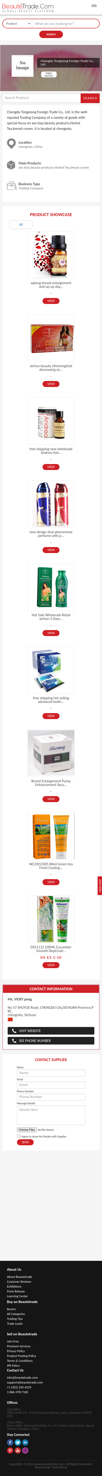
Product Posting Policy (21, 1356)
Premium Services (18, 1346)
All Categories (16, 1314)
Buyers (11, 1309)
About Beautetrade (19, 1277)
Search (51, 34)
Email (20, 1079)
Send (25, 1142)
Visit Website (30, 1031)
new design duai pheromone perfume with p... (51, 534)
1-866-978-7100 (17, 1392)
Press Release (16, 1291)
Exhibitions (14, 1287)
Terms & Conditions (20, 1361)
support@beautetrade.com (25, 1382)
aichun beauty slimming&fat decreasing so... (51, 368)
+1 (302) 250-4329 (19, 1387)
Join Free (13, 1341)
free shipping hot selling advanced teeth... (51, 700)
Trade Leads (15, 1324)
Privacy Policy (16, 1351)
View (51, 301)
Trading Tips (15, 1319)
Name (20, 1067)
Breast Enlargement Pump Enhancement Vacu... (51, 783)
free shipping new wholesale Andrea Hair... (51, 451)
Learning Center (17, 1296)
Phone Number (25, 1091)
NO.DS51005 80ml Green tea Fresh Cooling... (51, 866)
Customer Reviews (19, 1282)
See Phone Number (35, 1041)
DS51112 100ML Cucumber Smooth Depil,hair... (51, 949)
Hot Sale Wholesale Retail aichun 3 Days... (51, 617)
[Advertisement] (51, 1208)
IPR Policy (13, 1366)
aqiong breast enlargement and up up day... (51, 285)
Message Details (26, 1103)
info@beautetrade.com (22, 1378)
